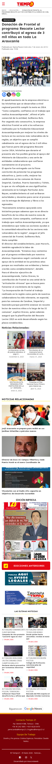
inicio (4, 10)
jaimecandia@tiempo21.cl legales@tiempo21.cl (26, 729)
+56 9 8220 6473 (33, 726)
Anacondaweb (32, 761)
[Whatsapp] (18, 94)
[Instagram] (13, 94)
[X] (9, 94)
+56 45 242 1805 (19, 726)
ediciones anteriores (29, 565)
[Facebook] (4, 94)
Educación (14, 10)
